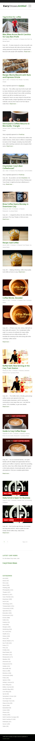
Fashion (5, 622)
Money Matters (7, 640)
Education (5, 613)
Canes (4, 710)
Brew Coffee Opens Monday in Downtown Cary (15, 205)
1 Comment (15, 39)
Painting (5, 587)
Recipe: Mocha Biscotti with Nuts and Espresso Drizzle (17, 76)
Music (4, 585)
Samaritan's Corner (8, 696)
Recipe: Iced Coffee (11, 242)
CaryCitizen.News (10, 563)
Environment (6, 615)
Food (17, 79)
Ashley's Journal (7, 682)
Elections (5, 673)
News (4, 670)
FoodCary (21, 134)
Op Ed (4, 694)
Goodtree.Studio (6, 738)
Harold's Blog (6, 689)
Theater (5, 592)
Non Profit (27, 39)
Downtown (26, 370)
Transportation (7, 606)
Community (6, 608)
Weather (5, 659)
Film (4, 583)
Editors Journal (7, 687)
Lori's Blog (6, 691)
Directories (6, 661)
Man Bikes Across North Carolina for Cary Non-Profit (17, 35)
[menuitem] (26, 6)
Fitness (5, 712)
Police (4, 677)
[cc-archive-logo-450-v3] (14, 6)
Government (6, 675)
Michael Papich (6, 41)
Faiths (4, 620)
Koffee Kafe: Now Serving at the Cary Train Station (16, 367)
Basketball (5, 707)
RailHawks (6, 721)
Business (14, 128)
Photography (6, 590)
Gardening (6, 629)
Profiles (5, 650)
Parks (4, 645)
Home (4, 638)
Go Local (7, 435)
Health (4, 634)
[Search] (26, 6)
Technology (6, 603)
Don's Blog (6, 684)
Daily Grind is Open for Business (16, 498)
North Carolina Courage (9, 717)
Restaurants (21, 170)
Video (4, 726)
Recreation (6, 654)
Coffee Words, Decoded (12, 298)
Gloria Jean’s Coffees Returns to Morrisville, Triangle (16, 124)
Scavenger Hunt (7, 701)
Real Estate (6, 652)
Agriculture (6, 610)
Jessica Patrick (14, 211)
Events (5, 617)
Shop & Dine (6, 703)
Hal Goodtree (29, 170)
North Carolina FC (8, 719)
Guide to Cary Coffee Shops (14, 431)
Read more (28, 51)
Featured (22, 39)
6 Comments (15, 209)
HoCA (4, 601)
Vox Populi (6, 698)
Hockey (5, 714)
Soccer (5, 724)
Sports (4, 705)
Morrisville (5, 668)
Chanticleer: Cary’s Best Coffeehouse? (13, 167)
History (5, 636)
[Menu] (29, 6)
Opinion (5, 680)
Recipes (20, 79)
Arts (4, 578)
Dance (4, 580)
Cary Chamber (7, 597)
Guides (11, 435)
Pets (4, 647)
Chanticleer (24, 178)
